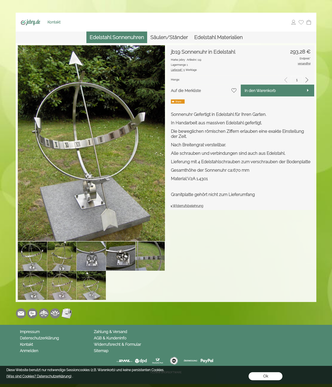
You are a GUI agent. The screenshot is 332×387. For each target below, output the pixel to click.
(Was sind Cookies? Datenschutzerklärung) (38, 376)
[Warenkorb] (308, 22)
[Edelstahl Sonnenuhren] (116, 37)
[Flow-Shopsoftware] (55, 313)
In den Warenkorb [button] (260, 90)
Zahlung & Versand (110, 331)
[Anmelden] (293, 22)
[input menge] (297, 80)
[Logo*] (30, 17)
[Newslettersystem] (66, 313)
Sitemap (101, 351)
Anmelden (29, 351)
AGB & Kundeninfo (110, 338)
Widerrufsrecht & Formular (117, 344)
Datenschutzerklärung (39, 338)
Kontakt (54, 22)
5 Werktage (184, 70)
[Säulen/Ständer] (169, 37)
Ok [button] (265, 376)
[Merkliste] (301, 22)
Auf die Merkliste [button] (186, 90)
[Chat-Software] (32, 313)
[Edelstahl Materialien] (218, 37)
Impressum (30, 331)
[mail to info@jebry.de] (21, 313)
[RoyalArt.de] (44, 313)
